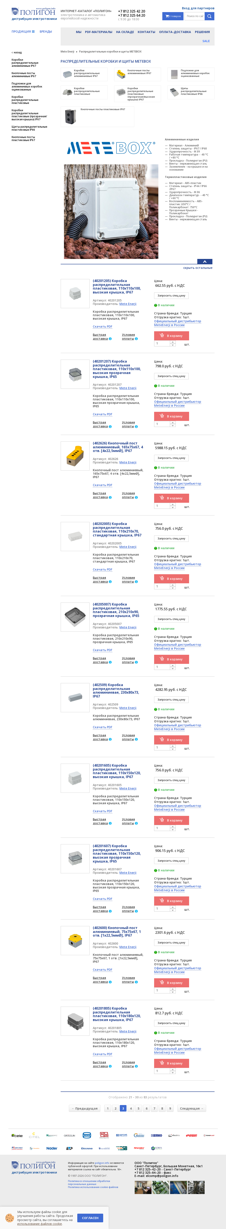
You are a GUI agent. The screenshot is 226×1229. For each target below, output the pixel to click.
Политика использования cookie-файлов (93, 1187)
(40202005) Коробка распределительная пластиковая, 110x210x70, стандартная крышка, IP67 (117, 529)
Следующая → (192, 1108)
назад (18, 52)
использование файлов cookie (39, 1224)
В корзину (175, 336)
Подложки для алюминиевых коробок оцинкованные (27, 86)
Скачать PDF (102, 326)
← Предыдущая (84, 1108)
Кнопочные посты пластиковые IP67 (23, 139)
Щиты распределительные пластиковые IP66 (29, 128)
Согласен (90, 1218)
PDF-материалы (98, 32)
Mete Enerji (127, 304)
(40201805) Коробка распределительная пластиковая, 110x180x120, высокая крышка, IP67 (117, 1014)
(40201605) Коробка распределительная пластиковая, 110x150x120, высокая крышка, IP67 (117, 771)
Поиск (209, 16)
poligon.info (102, 1162)
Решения (202, 32)
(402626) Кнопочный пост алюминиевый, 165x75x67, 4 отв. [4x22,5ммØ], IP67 (118, 447)
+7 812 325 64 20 (131, 15)
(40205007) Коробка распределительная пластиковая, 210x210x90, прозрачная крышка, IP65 (116, 610)
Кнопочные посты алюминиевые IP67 (24, 75)
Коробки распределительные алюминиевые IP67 (25, 62)
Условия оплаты (128, 337)
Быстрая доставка (100, 337)
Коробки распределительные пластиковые (25, 100)
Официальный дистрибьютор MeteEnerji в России (177, 323)
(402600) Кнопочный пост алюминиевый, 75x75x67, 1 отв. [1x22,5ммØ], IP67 (117, 931)
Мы (78, 32)
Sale (206, 41)
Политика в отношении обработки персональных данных (89, 1183)
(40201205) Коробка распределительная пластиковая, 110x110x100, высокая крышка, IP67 (117, 286)
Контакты (146, 32)
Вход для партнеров (198, 8)
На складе (125, 32)
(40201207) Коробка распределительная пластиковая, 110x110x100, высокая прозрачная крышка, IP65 (117, 369)
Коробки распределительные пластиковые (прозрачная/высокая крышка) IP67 (29, 115)
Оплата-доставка (175, 32)
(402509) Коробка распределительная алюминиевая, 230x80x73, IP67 (116, 690)
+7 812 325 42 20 (131, 11)
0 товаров (173, 16)
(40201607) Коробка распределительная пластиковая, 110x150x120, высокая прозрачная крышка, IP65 (117, 853)
